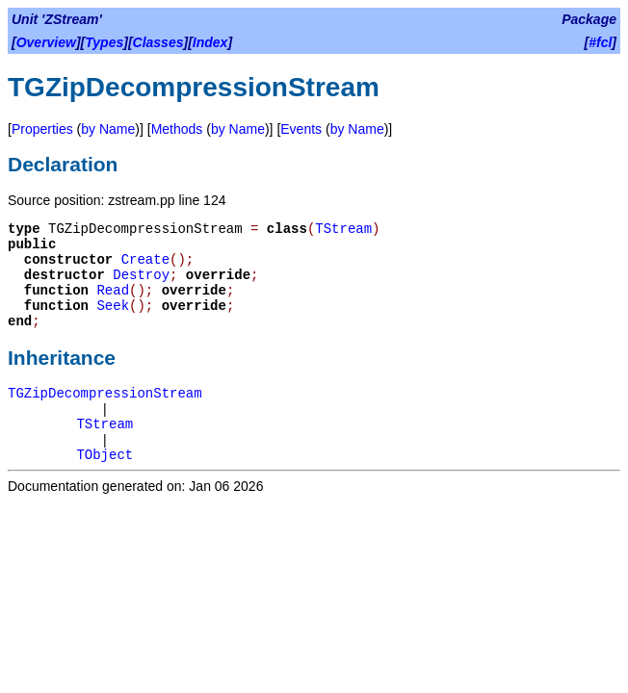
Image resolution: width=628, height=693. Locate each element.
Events (301, 129)
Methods (177, 129)
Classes (158, 42)
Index (210, 42)
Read (112, 290)
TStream (343, 229)
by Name (108, 129)
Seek (112, 306)
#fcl (600, 42)
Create (145, 260)
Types (104, 42)
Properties (42, 129)
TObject (104, 455)
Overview (46, 42)
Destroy (141, 275)
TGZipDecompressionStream (105, 393)
